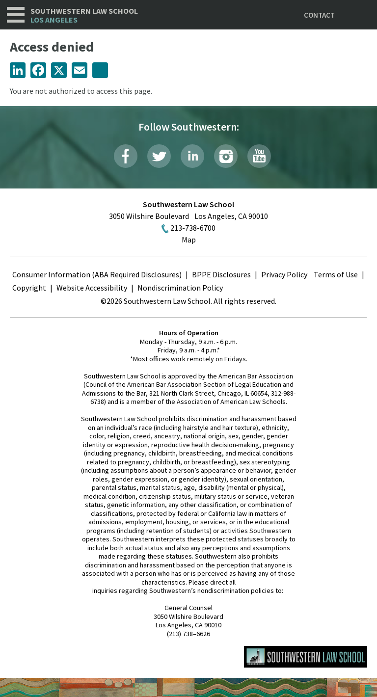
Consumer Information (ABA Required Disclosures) (97, 274)
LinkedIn (192, 156)
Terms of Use (336, 274)
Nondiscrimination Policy (180, 288)
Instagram (226, 156)
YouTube (259, 156)
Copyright (29, 288)
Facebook (125, 156)
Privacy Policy (284, 274)
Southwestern (84, 15)
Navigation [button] (16, 15)
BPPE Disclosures (221, 274)
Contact (319, 15)
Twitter (159, 156)
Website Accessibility (91, 288)
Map (189, 239)
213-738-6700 (192, 228)
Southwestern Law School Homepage (305, 656)
